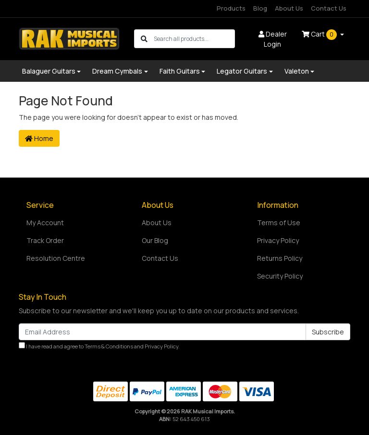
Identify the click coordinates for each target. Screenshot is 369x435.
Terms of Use (278, 222)
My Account (45, 222)
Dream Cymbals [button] (117, 71)
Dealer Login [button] (272, 39)
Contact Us (328, 8)
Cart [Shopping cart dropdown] (320, 34)
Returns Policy (279, 258)
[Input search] (194, 38)
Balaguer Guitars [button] (48, 71)
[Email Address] (162, 331)
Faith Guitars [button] (180, 71)
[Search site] (144, 38)
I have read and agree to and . (99, 346)
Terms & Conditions (109, 346)
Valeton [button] (296, 71)
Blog (260, 8)
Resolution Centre (55, 258)
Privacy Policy (278, 240)
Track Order (45, 240)
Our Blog (155, 240)
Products (231, 8)
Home (39, 138)
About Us (289, 8)
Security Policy (280, 276)
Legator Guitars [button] (242, 71)
